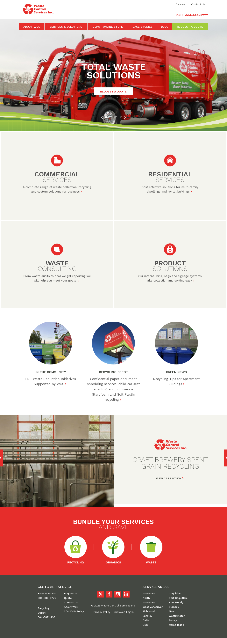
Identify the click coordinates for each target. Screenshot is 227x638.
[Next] (124, 117)
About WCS (31, 26)
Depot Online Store (108, 26)
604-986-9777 (47, 597)
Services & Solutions (66, 26)
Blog (164, 26)
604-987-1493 (46, 616)
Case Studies (142, 26)
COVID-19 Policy (74, 610)
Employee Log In (123, 611)
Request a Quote (190, 26)
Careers (180, 4)
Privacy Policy (101, 611)
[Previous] (102, 117)
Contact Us (198, 4)
